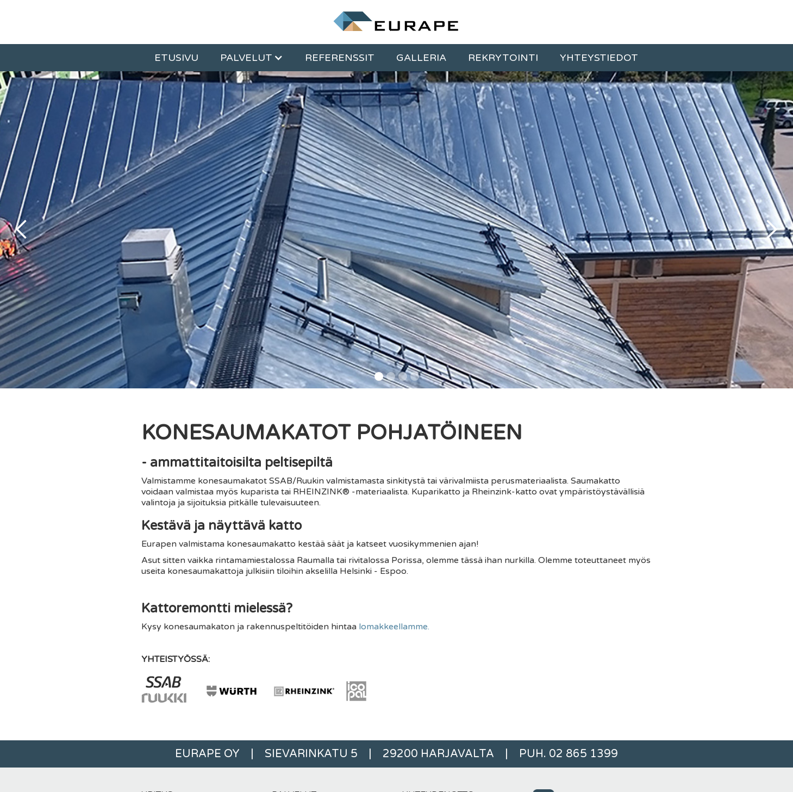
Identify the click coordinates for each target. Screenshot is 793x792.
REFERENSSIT (339, 58)
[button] (251, 57)
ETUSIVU (176, 58)
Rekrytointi (503, 58)
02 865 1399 (583, 753)
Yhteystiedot (599, 58)
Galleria (421, 58)
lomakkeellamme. (394, 626)
